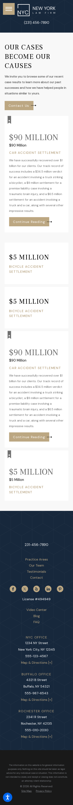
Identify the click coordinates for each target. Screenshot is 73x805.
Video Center (36, 610)
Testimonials (36, 572)
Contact (36, 578)
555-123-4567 (36, 656)
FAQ (36, 622)
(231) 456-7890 (36, 22)
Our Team (36, 566)
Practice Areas (36, 560)
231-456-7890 (36, 545)
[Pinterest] (60, 589)
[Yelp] (36, 589)
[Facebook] (13, 589)
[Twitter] (25, 589)
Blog (36, 616)
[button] (7, 797)
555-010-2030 (36, 730)
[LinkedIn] (48, 589)
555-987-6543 (36, 693)
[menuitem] (37, 559)
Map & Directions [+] (36, 663)
